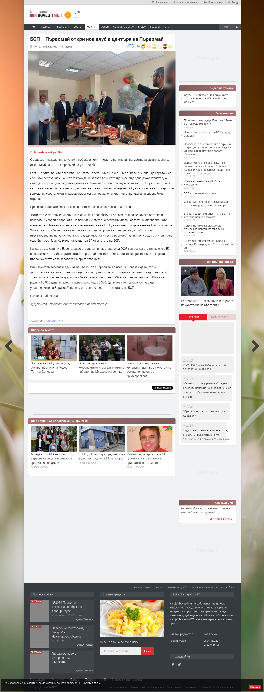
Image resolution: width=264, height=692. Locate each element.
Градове (155, 26)
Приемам (255, 687)
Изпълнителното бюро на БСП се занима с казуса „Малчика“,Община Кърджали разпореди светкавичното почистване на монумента (207, 168)
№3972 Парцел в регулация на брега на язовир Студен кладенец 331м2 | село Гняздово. (67, 611)
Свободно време (123, 26)
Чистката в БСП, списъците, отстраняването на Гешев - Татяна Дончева (50, 367)
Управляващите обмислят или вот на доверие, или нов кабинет (207, 215)
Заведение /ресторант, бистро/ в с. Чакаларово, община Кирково (68, 634)
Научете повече (91, 683)
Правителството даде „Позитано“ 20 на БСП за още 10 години (208, 121)
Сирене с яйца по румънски (119, 642)
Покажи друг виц (221, 518)
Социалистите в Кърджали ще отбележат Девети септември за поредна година (204, 229)
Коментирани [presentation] (221, 317)
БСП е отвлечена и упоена (200, 193)
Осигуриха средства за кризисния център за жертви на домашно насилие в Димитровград (149, 369)
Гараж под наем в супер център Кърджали (64, 658)
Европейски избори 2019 (48, 152)
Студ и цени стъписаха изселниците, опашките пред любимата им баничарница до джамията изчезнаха (206, 435)
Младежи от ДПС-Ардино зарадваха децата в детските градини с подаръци (51, 458)
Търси (147, 651)
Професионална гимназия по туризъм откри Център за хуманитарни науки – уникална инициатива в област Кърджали (208, 149)
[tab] (193, 318)
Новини (91, 26)
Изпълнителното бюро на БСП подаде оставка (207, 133)
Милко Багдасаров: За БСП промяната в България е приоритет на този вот (146, 458)
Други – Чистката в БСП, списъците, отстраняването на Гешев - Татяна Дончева (206, 98)
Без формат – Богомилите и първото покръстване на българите (207, 303)
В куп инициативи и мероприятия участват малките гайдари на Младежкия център (101, 367)
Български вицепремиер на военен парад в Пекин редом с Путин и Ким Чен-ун (209, 244)
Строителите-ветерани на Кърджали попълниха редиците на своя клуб (206, 203)
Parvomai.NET (54, 321)
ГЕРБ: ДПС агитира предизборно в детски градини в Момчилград (102, 456)
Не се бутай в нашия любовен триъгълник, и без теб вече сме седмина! (207, 510)
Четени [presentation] (193, 317)
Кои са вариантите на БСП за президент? (202, 183)
